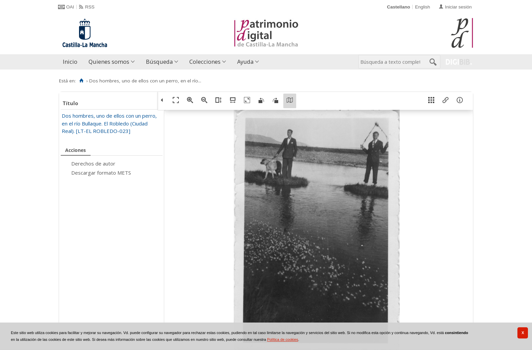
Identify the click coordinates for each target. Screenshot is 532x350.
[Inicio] (81, 80)
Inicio (70, 61)
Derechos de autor (93, 163)
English (422, 6)
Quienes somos (109, 61)
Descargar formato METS (101, 172)
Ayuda (245, 61)
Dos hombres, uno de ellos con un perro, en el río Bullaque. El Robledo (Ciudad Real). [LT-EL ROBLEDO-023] (109, 123)
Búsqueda (159, 61)
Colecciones (205, 61)
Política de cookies (282, 339)
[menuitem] (71, 62)
